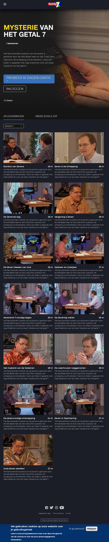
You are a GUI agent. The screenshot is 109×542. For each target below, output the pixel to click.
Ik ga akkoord (76, 530)
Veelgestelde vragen (44, 513)
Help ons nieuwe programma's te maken (54, 520)
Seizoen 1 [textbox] (9, 126)
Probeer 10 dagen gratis (28, 77)
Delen (10, 101)
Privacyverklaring (58, 513)
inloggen (14, 88)
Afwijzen (91, 530)
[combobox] (13, 126)
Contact (68, 513)
